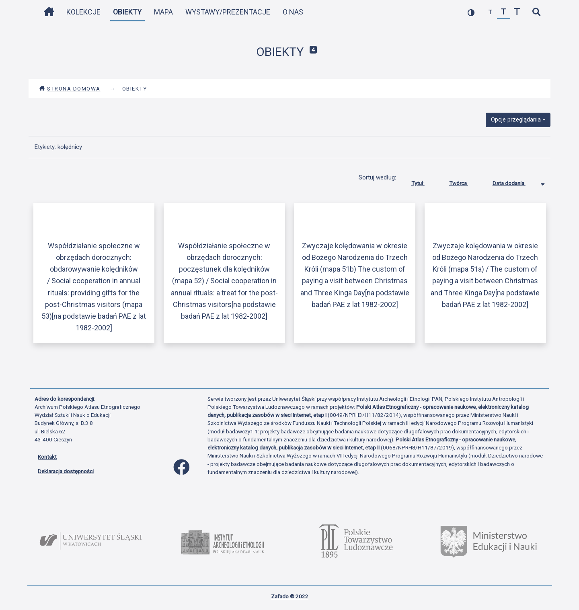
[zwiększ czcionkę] (517, 12)
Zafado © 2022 (289, 596)
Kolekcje (83, 12)
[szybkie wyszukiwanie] (536, 12)
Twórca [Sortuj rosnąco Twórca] (464, 181)
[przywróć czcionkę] (503, 12)
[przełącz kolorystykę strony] (471, 12)
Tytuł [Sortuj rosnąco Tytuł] (424, 181)
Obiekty (127, 12)
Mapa (163, 12)
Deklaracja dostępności (66, 471)
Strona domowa (69, 88)
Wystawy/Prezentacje (227, 12)
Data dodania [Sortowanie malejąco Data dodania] (515, 181)
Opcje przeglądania (516, 119)
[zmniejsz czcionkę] (490, 12)
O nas (293, 12)
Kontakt (47, 456)
